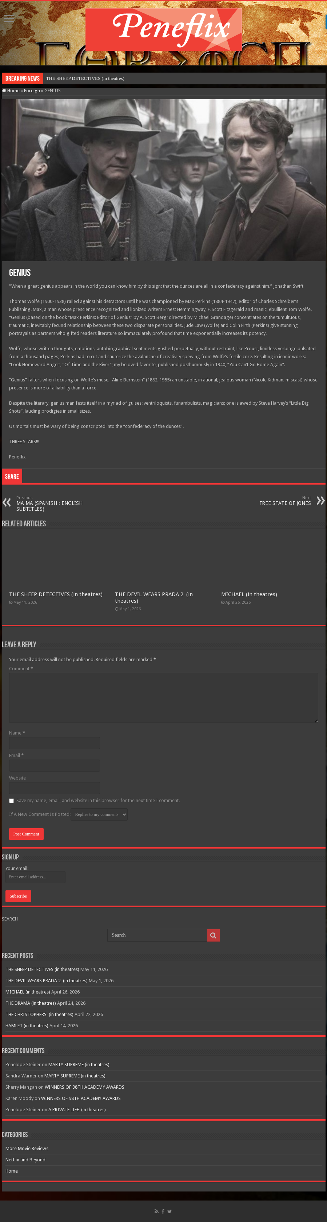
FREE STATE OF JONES (273, 500)
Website (17, 778)
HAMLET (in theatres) (26, 1025)
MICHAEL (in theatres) (249, 594)
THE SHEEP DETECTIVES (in (76, 78)
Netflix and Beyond (25, 1159)
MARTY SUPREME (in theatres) (78, 1064)
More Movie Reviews (26, 1148)
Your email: (16, 868)
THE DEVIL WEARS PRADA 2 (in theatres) (46, 980)
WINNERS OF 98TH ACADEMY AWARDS (84, 1087)
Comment (21, 668)
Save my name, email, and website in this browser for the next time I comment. (98, 800)
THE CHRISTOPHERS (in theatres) (39, 1014)
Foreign (32, 90)
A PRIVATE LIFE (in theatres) (77, 1109)
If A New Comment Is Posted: (68, 814)
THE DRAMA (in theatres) (30, 1003)
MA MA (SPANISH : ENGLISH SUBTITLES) (53, 503)
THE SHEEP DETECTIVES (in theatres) (56, 594)
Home (11, 90)
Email (16, 755)
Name (17, 733)
